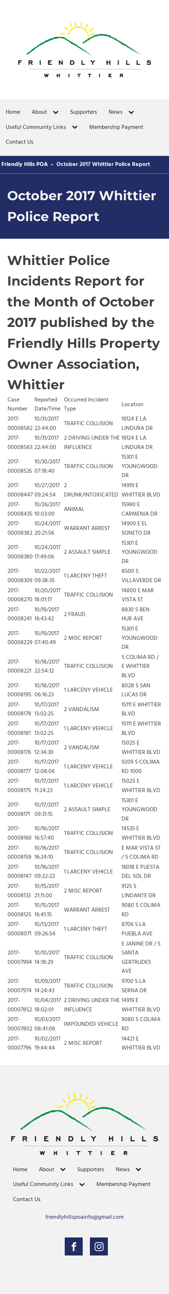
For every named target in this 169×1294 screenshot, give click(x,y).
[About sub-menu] (57, 113)
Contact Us (19, 142)
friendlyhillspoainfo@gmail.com (84, 1217)
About (39, 112)
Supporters (83, 112)
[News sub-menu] (132, 113)
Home (13, 112)
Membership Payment (116, 127)
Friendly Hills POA (24, 164)
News (116, 112)
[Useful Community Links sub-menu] (76, 127)
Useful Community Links (36, 127)
